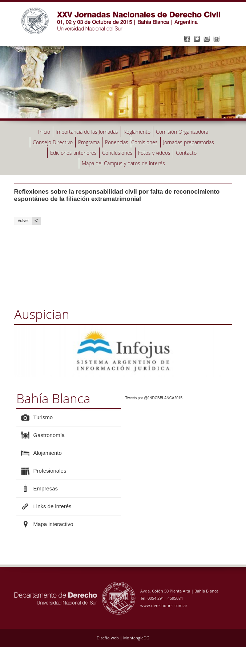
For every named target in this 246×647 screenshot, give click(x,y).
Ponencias (116, 142)
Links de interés (52, 506)
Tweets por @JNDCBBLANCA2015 (153, 398)
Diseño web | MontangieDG (123, 637)
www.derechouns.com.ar (163, 605)
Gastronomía (49, 435)
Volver (29, 221)
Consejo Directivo (53, 142)
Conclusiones (117, 152)
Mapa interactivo (53, 524)
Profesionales (49, 471)
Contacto (186, 152)
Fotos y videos (154, 152)
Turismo (43, 417)
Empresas (45, 488)
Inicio (44, 131)
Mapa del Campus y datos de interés (123, 163)
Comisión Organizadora (182, 131)
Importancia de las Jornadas (87, 131)
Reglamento (137, 131)
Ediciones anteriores (73, 152)
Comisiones (144, 142)
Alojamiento (47, 453)
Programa (89, 142)
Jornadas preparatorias (188, 142)
